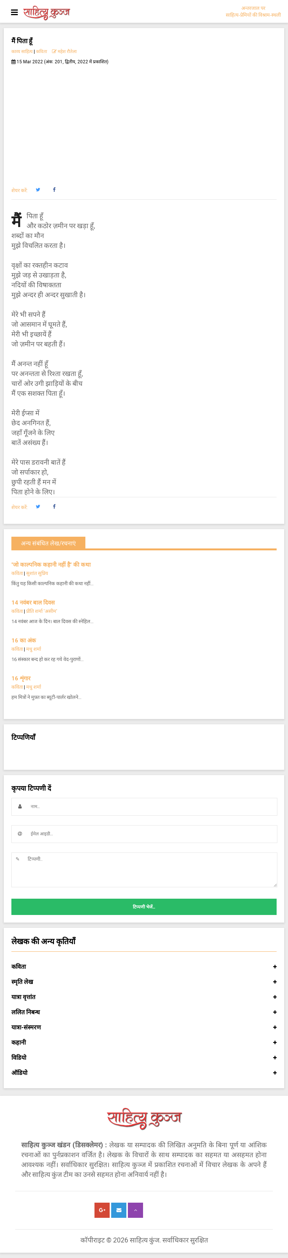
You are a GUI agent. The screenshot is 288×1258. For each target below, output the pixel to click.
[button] (38, 189)
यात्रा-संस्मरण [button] (144, 1027)
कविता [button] (144, 966)
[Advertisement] (144, 122)
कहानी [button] (144, 1042)
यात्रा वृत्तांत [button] (144, 997)
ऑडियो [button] (144, 1073)
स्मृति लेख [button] (144, 982)
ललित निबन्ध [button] (144, 1012)
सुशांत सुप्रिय (37, 573)
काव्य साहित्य (22, 51)
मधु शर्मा (33, 649)
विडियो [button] (144, 1057)
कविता (41, 51)
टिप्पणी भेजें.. (144, 907)
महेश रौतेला (64, 51)
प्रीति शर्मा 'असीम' (41, 611)
